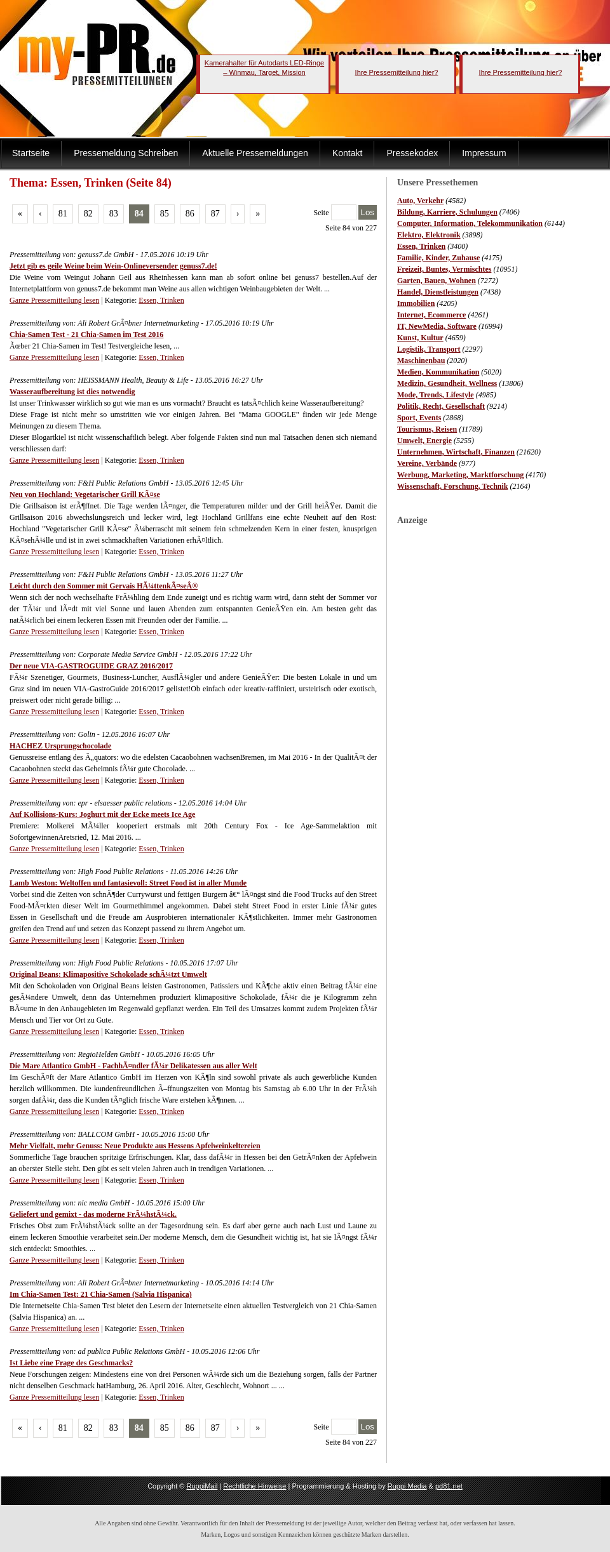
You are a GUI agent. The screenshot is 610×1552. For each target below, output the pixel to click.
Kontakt (347, 153)
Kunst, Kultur (420, 337)
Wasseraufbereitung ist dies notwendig (72, 391)
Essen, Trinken (421, 246)
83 (113, 213)
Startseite (31, 153)
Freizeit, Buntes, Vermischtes (444, 269)
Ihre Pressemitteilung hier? (396, 72)
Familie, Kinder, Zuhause (438, 257)
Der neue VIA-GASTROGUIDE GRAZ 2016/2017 (91, 665)
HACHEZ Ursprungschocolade (60, 745)
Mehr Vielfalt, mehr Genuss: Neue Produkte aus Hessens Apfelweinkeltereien (135, 1145)
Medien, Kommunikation (438, 372)
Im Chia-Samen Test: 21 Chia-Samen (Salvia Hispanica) (101, 1294)
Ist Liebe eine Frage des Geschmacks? (71, 1362)
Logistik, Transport (429, 349)
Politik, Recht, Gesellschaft (441, 406)
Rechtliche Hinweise (254, 1486)
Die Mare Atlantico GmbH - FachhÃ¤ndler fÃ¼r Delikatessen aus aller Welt (133, 1065)
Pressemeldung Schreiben (126, 153)
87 (215, 213)
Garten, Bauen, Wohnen (436, 280)
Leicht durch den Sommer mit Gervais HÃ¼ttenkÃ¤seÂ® (104, 585)
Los (368, 212)
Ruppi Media (407, 1486)
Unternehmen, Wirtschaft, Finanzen (456, 452)
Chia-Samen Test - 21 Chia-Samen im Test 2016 (86, 334)
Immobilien (416, 303)
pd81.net (449, 1486)
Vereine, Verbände (427, 463)
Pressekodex (412, 153)
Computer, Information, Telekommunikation (470, 223)
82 (88, 213)
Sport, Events (419, 417)
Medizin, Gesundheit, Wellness (447, 383)
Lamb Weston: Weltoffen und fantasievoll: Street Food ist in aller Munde (128, 883)
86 (190, 213)
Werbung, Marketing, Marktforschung (460, 474)
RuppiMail (201, 1486)
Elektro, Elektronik (429, 234)
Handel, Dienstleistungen (437, 292)
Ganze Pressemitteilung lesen (54, 300)
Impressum (484, 153)
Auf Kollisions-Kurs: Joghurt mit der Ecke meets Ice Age (102, 814)
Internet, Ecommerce (431, 314)
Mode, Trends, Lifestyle (435, 394)
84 (139, 213)
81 (62, 213)
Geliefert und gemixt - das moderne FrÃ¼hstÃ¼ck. (93, 1214)
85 (164, 213)
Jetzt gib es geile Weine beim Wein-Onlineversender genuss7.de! (113, 266)
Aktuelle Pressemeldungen (255, 153)
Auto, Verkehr (420, 200)
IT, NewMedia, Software (437, 326)
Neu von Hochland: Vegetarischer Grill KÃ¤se (85, 494)
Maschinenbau (421, 360)
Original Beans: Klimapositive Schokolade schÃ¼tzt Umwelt (108, 974)
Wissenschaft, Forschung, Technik (452, 486)
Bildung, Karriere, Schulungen (447, 212)
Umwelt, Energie (424, 440)
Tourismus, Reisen (427, 429)
